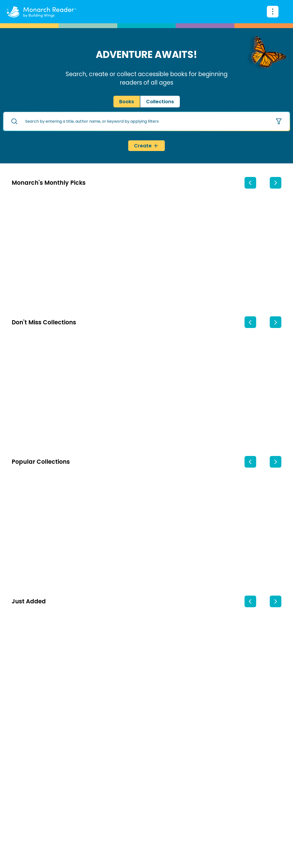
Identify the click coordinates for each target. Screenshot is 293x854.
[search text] (138, 121)
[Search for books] (272, 11)
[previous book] (250, 183)
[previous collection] (250, 322)
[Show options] (279, 121)
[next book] (275, 183)
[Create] (147, 146)
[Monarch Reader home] (41, 11)
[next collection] (275, 322)
